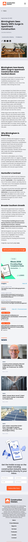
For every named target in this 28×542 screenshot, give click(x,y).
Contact (14, 537)
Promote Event (22, 309)
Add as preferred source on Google (14, 250)
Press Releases (14, 523)
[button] (25, 3)
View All (24, 283)
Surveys (14, 529)
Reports (14, 526)
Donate (14, 535)
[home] (8, 3)
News (14, 520)
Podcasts (14, 532)
